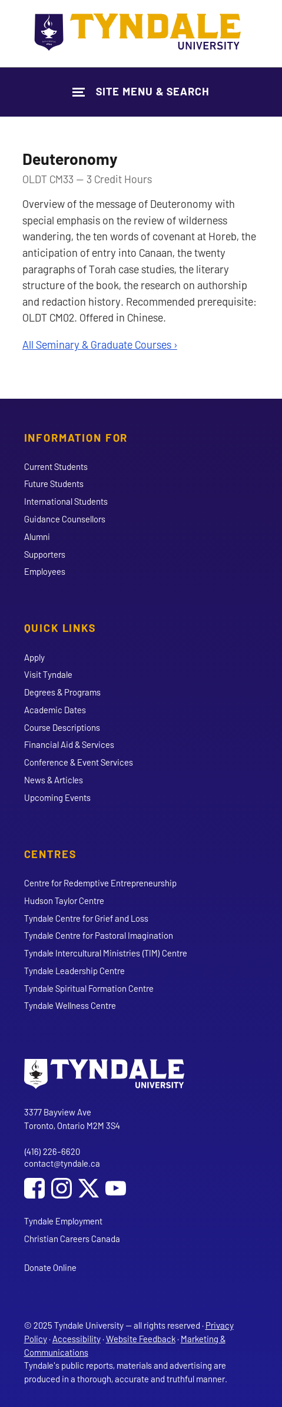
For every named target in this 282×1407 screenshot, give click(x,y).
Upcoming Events (57, 797)
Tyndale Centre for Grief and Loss (86, 918)
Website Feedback (140, 1338)
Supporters (44, 554)
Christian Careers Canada (72, 1238)
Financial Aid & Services (69, 744)
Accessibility (76, 1338)
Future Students (54, 483)
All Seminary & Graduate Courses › (99, 344)
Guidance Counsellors (64, 519)
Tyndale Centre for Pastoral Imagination (98, 935)
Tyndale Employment (63, 1221)
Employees (44, 571)
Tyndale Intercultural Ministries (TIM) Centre (105, 953)
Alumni (37, 536)
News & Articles (53, 779)
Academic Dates (55, 709)
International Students (66, 501)
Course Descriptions (62, 727)
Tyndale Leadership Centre (74, 970)
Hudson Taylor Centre (64, 900)
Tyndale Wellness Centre (70, 1005)
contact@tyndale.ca (62, 1163)
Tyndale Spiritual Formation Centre (89, 988)
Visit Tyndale (48, 674)
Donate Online (50, 1267)
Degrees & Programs (62, 692)
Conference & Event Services (78, 762)
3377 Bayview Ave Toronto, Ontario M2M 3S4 (72, 1119)
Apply (34, 657)
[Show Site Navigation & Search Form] (141, 92)
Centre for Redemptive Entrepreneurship (100, 883)
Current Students (56, 466)
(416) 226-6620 (52, 1151)
